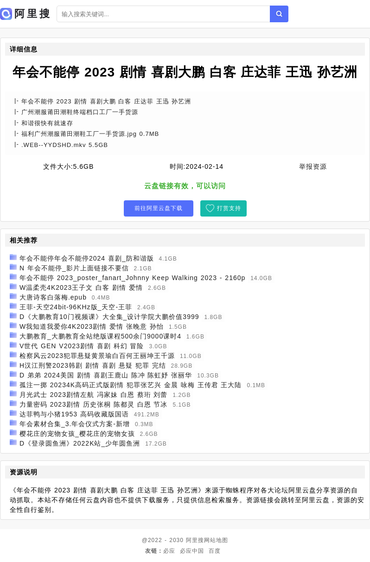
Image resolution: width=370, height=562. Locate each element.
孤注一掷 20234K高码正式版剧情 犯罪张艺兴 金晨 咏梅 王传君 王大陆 (130, 385)
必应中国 (192, 551)
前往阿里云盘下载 (158, 208)
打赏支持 (229, 208)
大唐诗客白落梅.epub (53, 297)
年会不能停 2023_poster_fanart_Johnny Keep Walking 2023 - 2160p (132, 277)
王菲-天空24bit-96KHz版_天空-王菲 (75, 307)
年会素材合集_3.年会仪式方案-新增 (74, 424)
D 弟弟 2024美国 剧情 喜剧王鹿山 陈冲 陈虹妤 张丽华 (105, 375)
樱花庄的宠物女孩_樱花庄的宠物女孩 (77, 433)
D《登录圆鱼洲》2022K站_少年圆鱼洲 (79, 443)
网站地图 (216, 540)
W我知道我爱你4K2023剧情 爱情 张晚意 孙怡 (91, 326)
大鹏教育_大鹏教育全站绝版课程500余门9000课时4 (100, 336)
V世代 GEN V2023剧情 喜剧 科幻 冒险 (81, 346)
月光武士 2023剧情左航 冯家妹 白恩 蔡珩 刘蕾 (93, 394)
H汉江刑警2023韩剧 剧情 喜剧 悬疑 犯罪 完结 (92, 365)
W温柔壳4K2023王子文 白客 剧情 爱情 (81, 287)
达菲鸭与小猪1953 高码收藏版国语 (74, 414)
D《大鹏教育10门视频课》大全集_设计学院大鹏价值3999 (109, 316)
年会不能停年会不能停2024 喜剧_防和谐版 (86, 258)
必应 (169, 551)
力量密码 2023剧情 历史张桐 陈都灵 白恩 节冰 (93, 404)
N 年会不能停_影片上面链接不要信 (74, 268)
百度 (215, 551)
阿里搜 (195, 540)
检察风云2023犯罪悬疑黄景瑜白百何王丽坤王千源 (97, 355)
